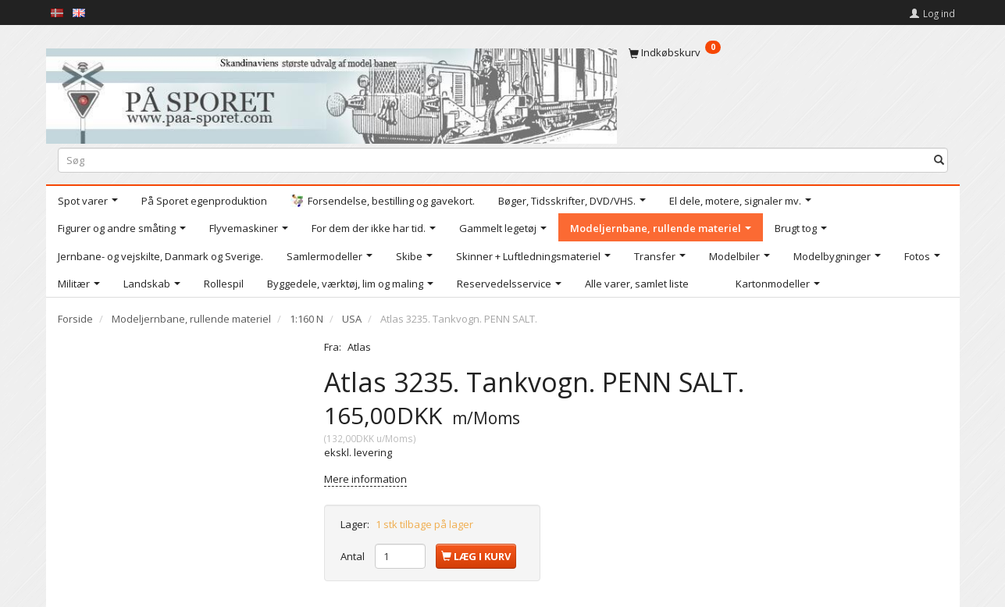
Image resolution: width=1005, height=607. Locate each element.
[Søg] (939, 159)
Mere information (365, 479)
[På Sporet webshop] (331, 92)
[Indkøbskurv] (788, 52)
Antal (353, 556)
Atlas (359, 347)
